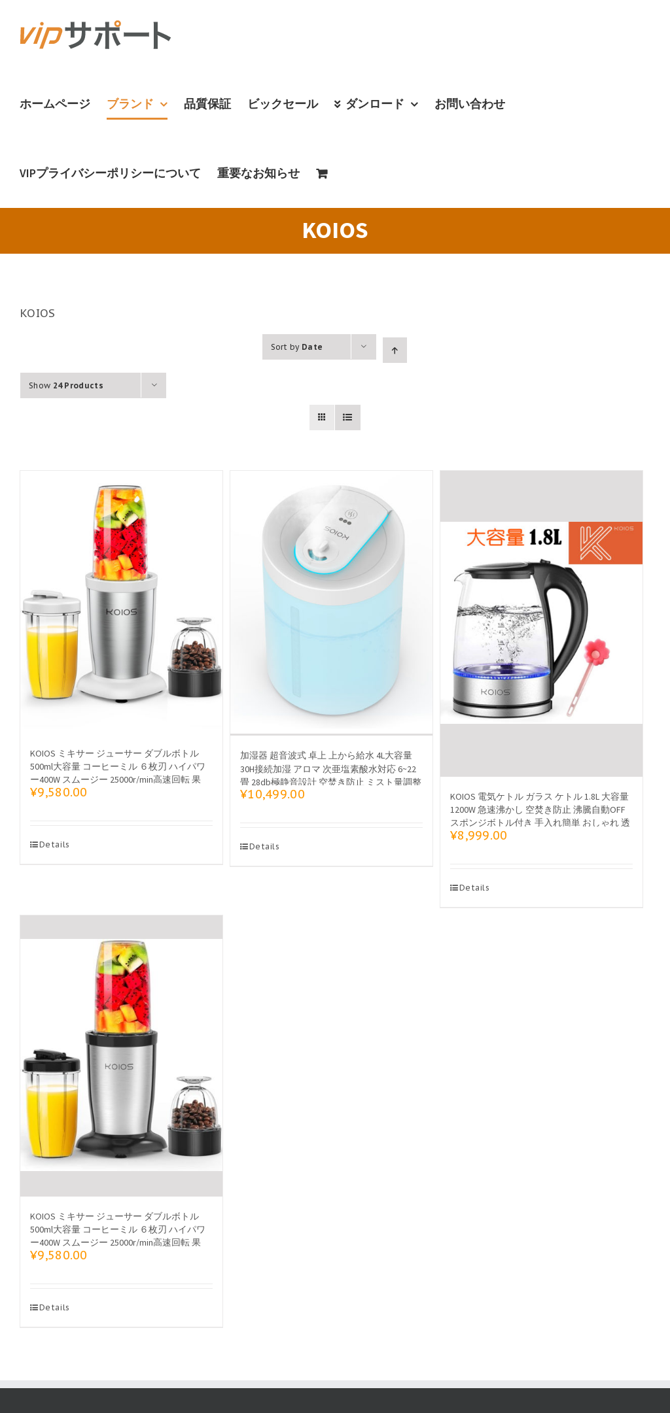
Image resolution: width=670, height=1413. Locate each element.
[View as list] (348, 417)
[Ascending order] (395, 350)
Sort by (297, 347)
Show (66, 385)
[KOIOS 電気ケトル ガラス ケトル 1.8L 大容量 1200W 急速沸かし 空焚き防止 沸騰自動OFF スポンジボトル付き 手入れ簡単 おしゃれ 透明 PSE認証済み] (541, 624)
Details (54, 844)
